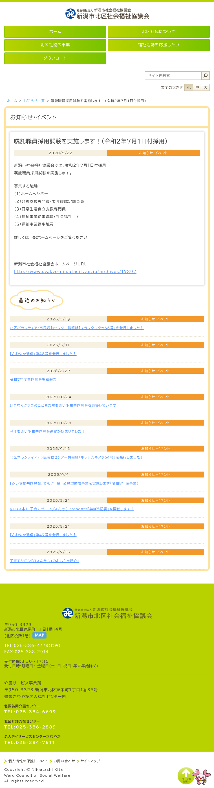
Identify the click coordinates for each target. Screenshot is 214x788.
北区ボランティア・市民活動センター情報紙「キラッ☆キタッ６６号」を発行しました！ (77, 327)
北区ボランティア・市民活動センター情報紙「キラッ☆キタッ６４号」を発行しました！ (77, 457)
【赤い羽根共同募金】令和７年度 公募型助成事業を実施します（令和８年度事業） (74, 483)
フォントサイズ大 (205, 87)
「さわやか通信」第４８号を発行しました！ (43, 353)
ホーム (12, 100)
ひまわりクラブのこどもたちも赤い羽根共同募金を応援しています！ (65, 405)
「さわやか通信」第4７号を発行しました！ (43, 534)
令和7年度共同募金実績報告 (33, 379)
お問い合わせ (64, 761)
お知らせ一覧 (34, 100)
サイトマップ (90, 761)
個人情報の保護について (28, 761)
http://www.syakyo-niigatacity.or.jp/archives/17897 (75, 272)
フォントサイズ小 (188, 87)
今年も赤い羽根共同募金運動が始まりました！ (47, 431)
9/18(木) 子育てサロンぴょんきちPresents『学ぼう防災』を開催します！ (72, 508)
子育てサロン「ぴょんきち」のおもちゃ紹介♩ (44, 560)
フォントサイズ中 (197, 87)
